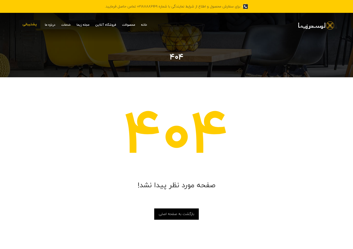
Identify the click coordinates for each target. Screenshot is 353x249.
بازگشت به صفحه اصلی (176, 214)
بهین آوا (94, 244)
